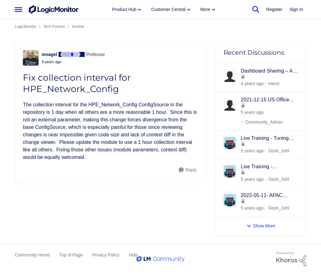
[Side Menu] (18, 9)
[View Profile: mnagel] (31, 58)
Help (133, 254)
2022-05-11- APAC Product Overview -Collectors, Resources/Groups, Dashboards (262, 196)
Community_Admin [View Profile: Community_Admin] (263, 121)
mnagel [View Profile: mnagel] (49, 54)
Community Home (32, 254)
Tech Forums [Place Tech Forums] (54, 26)
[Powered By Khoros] (291, 259)
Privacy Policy (105, 254)
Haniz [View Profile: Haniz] (274, 83)
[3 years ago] (252, 83)
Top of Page (71, 254)
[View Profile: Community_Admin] (230, 104)
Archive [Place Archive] (78, 26)
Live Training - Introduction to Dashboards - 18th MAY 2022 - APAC (267, 167)
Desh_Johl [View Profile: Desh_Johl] (278, 150)
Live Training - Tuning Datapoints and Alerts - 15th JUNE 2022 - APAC (268, 138)
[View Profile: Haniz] (230, 75)
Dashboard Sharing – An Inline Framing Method (268, 71)
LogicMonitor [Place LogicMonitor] (25, 26)
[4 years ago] (252, 112)
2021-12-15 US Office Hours (265, 100)
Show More (260, 226)
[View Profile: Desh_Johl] (230, 143)
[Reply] (187, 170)
